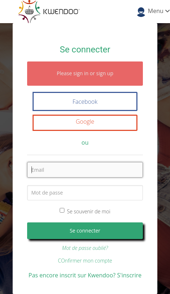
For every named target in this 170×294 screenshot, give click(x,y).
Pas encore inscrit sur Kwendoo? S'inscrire (85, 275)
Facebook (85, 102)
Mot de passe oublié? (85, 247)
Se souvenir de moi (85, 211)
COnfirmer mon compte (85, 260)
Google (85, 121)
